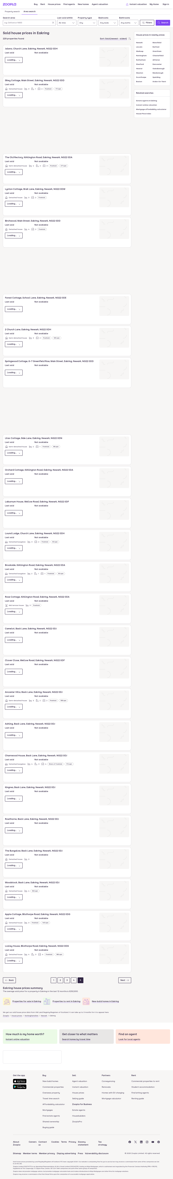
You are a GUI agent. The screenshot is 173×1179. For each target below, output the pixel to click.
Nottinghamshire (31, 1016)
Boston (139, 81)
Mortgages (48, 1110)
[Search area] (29, 22)
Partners (106, 1075)
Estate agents (78, 1110)
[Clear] (53, 22)
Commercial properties (53, 1087)
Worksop (139, 51)
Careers (33, 1142)
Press (80, 1153)
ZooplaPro (77, 1121)
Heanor (139, 68)
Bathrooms (124, 18)
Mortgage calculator (111, 1098)
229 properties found (13, 39)
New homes (83, 4)
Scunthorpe (141, 77)
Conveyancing (108, 1081)
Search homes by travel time (76, 1039)
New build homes (50, 1081)
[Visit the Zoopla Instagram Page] (147, 1143)
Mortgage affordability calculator (151, 109)
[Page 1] (53, 980)
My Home (154, 4)
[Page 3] (67, 980)
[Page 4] (74, 980)
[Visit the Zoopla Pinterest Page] (158, 1143)
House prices (54, 4)
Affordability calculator (54, 1104)
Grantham (157, 51)
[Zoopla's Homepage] (9, 5)
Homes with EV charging (113, 1093)
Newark (44, 1016)
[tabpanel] (86, 21)
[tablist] (20, 11)
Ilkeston (139, 73)
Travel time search (51, 1098)
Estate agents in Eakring (146, 101)
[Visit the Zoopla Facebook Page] (129, 1143)
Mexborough (158, 73)
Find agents (69, 4)
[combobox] (29, 21)
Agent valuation (100, 4)
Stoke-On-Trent (159, 81)
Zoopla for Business (82, 1104)
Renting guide (137, 1098)
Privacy (72, 1142)
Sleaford (140, 64)
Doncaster (157, 64)
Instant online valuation (146, 105)
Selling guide (78, 1098)
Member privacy (47, 1153)
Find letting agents (140, 1093)
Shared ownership (51, 1121)
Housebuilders (78, 1116)
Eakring (53, 1016)
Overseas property (51, 1093)
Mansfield (157, 43)
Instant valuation (136, 4)
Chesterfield (158, 56)
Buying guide (48, 1127)
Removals (106, 1087)
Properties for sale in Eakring (26, 1001)
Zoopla (6, 1016)
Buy (36, 4)
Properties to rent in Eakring (66, 1001)
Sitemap (17, 1153)
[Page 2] (60, 980)
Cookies (55, 1142)
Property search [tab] (12, 11)
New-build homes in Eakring (105, 1001)
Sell (74, 1075)
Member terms (30, 1153)
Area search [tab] (30, 11)
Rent (42, 4)
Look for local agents (129, 1039)
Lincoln (139, 47)
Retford (156, 47)
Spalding (156, 77)
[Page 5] (80, 980)
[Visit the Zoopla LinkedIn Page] (141, 1143)
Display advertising (66, 1153)
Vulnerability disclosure (96, 1153)
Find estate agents (51, 1116)
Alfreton (156, 60)
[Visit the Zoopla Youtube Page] (152, 1143)
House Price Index (143, 114)
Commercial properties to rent (145, 1081)
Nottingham (141, 56)
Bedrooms (103, 18)
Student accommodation (142, 1087)
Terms (64, 1142)
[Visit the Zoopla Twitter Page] (135, 1143)
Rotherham (141, 60)
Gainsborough (159, 68)
